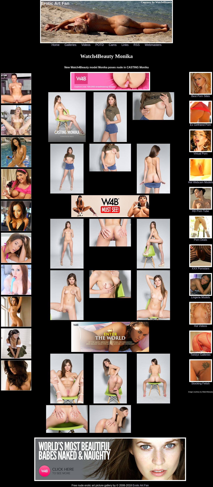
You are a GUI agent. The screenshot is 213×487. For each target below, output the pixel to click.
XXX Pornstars (200, 267)
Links (125, 45)
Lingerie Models (200, 296)
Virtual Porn (200, 152)
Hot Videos (200, 324)
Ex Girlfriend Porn (200, 123)
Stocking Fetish (200, 382)
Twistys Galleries (200, 353)
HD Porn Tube (200, 209)
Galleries (70, 45)
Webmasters (153, 45)
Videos (86, 45)
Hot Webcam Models (200, 181)
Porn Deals (200, 238)
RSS (137, 45)
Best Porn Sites (200, 94)
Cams (113, 45)
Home (56, 45)
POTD (99, 45)
